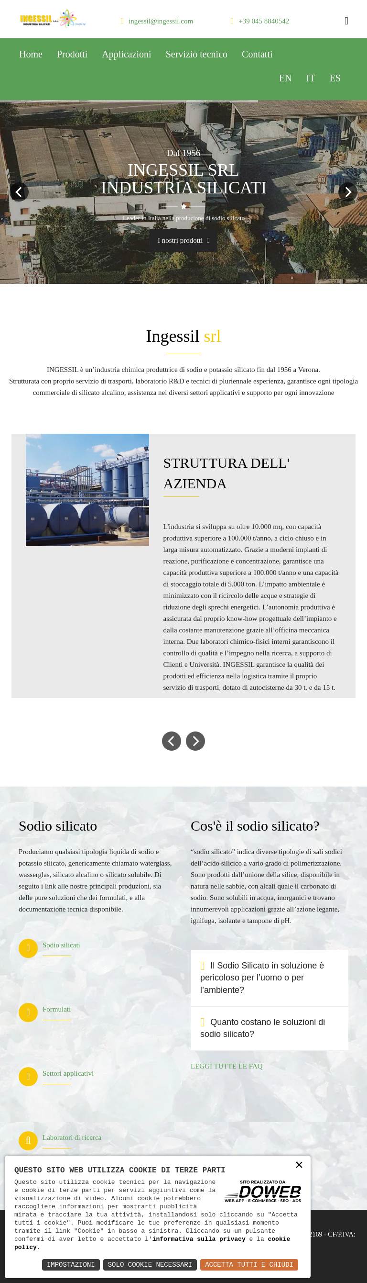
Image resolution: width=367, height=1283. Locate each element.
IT (310, 78)
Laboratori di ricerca (72, 1137)
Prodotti (72, 54)
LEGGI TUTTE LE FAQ (227, 1066)
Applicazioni (126, 54)
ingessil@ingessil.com (161, 21)
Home (31, 54)
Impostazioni (71, 1264)
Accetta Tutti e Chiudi (249, 1264)
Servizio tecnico (196, 54)
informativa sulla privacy (199, 1239)
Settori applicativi (68, 1073)
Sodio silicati (61, 945)
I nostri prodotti (183, 240)
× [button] (299, 1165)
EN (285, 78)
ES (335, 78)
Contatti (257, 54)
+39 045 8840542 (263, 21)
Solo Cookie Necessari (150, 1264)
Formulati (57, 1009)
